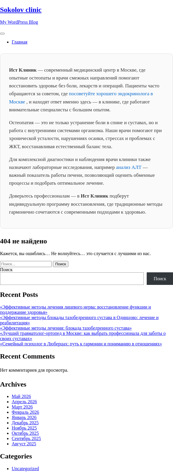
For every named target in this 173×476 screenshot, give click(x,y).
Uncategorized (25, 468)
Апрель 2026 (24, 401)
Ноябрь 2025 (24, 427)
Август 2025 (24, 443)
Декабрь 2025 (25, 422)
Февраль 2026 (25, 412)
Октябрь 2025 (25, 433)
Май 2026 (21, 396)
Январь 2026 (24, 417)
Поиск (6, 269)
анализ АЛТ (129, 167)
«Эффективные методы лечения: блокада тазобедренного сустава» (66, 328)
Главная (19, 41)
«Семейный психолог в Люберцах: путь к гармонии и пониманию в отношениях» (81, 343)
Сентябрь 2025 (26, 438)
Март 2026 (22, 406)
